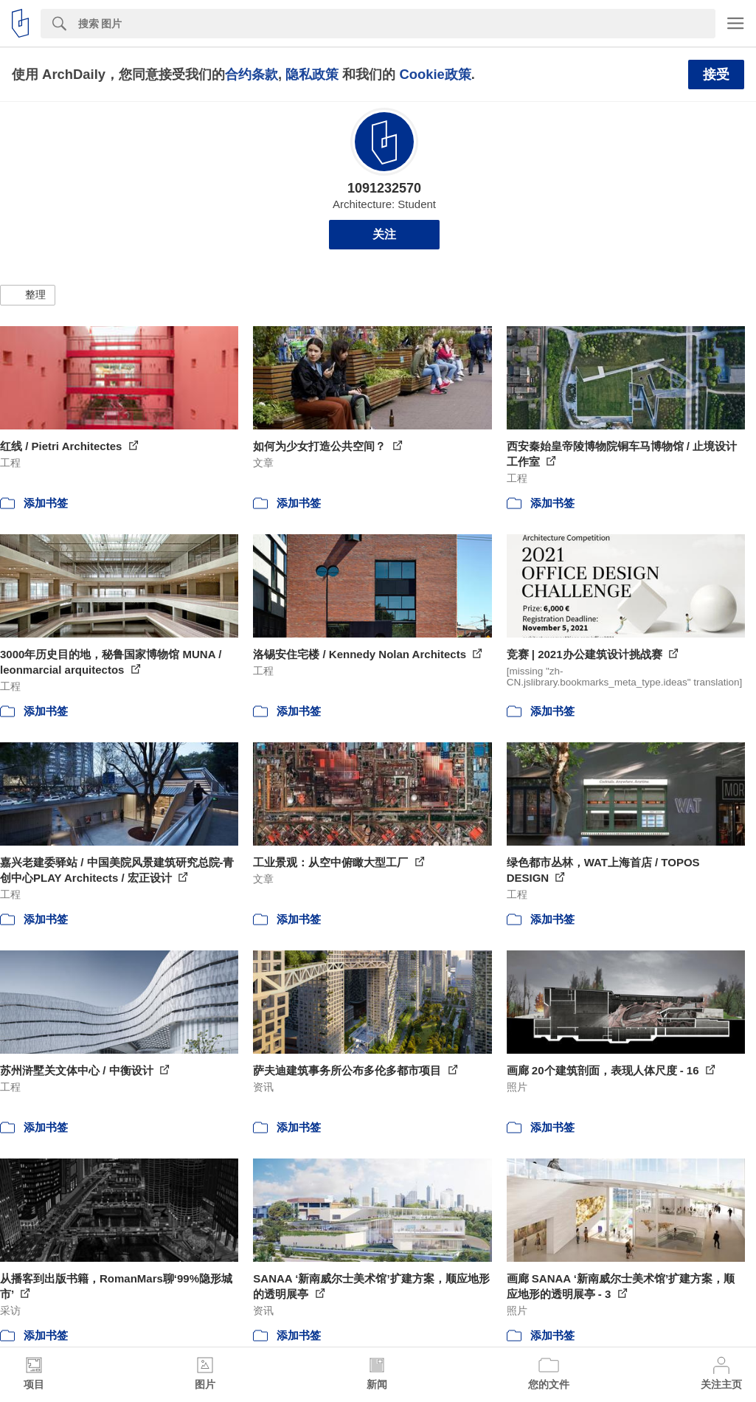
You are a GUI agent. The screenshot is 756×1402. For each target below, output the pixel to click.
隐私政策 (312, 74)
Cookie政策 (435, 74)
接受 (716, 74)
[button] (27, 295)
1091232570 (384, 188)
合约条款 (251, 74)
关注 (384, 234)
